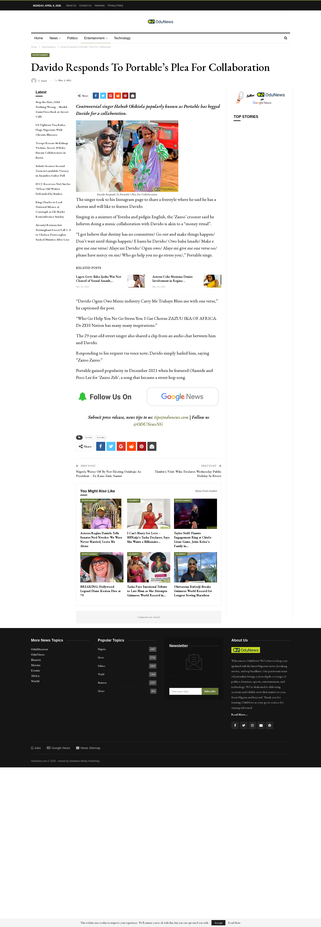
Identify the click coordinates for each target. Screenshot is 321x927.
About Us (71, 5)
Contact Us (85, 5)
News (54, 38)
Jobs (36, 748)
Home (38, 38)
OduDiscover (39, 649)
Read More (234, 922)
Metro (101, 691)
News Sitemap (88, 748)
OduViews (38, 654)
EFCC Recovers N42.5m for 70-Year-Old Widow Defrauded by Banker (53, 189)
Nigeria (102, 649)
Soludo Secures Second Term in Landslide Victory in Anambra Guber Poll (52, 171)
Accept (218, 923)
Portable (101, 437)
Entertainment (96, 38)
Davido (89, 437)
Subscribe (210, 691)
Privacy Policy (115, 5)
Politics (73, 38)
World (35, 681)
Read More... (239, 714)
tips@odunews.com (171, 417)
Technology (124, 38)
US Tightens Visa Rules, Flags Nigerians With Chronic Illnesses (51, 130)
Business (102, 682)
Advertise (100, 5)
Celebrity (134, 500)
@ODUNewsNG (148, 424)
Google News (58, 748)
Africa (35, 675)
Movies (36, 665)
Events (35, 670)
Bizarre (36, 660)
